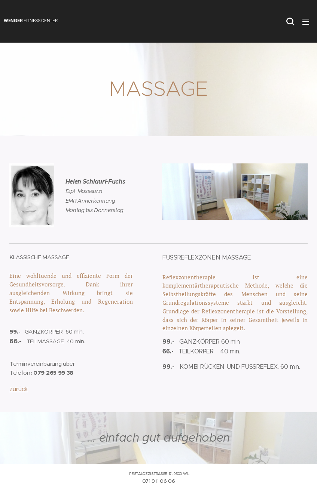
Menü (305, 21)
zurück (18, 389)
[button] (290, 21)
